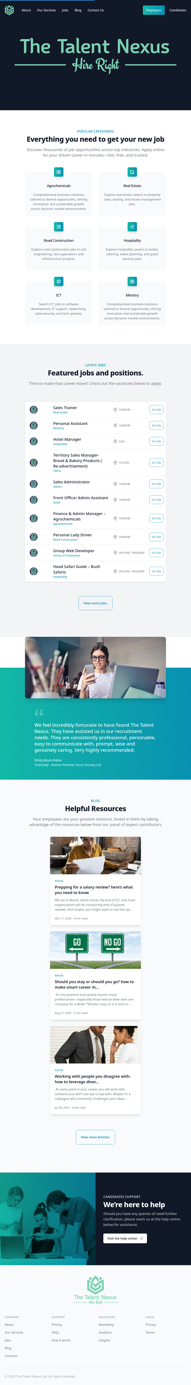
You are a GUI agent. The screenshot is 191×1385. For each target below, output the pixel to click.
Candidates (177, 10)
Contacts (11, 1356)
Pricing (57, 1324)
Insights (104, 1340)
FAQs (55, 1332)
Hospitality (132, 240)
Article (59, 881)
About (26, 10)
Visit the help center (125, 1238)
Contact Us (96, 10)
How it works (61, 1340)
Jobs (65, 10)
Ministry (132, 295)
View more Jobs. (95, 603)
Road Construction (59, 240)
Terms (150, 1332)
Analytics (105, 1332)
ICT (58, 295)
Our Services (46, 10)
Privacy (151, 1324)
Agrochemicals (58, 185)
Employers (154, 10)
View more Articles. (95, 1137)
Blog (78, 10)
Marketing (106, 1324)
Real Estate (132, 185)
